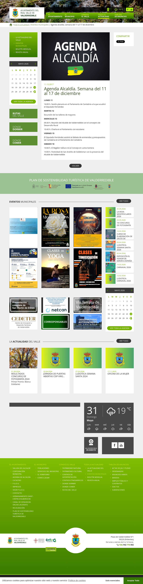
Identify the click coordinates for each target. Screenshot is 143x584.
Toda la (103, 16)
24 (35, 87)
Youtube (131, 9)
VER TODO (123, 201)
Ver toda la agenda (23, 101)
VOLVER (75, 165)
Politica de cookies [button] (77, 580)
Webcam (108, 9)
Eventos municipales (40, 25)
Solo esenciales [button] (113, 580)
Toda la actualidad (21, 25)
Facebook (128, 9)
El (55, 16)
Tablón (121, 16)
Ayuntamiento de (26, 13)
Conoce (85, 16)
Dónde (17, 128)
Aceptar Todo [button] (133, 580)
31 (34, 91)
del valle (18, 114)
